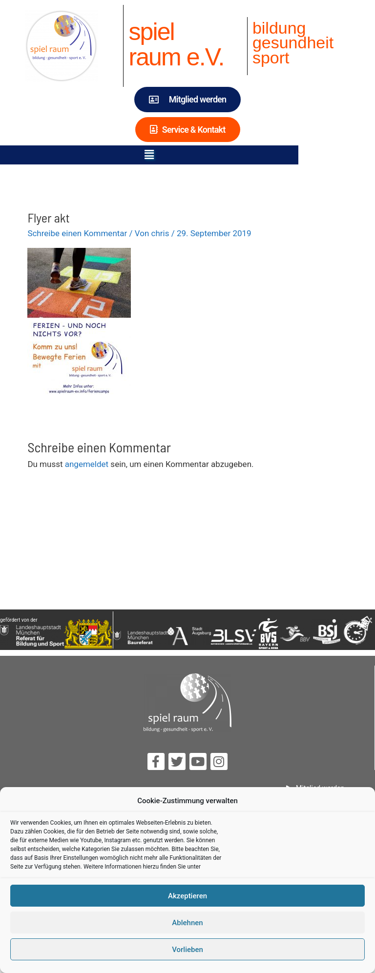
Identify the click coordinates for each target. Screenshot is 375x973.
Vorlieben (187, 949)
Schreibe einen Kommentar (77, 233)
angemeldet (86, 464)
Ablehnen (187, 922)
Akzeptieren (187, 896)
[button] (187, 154)
